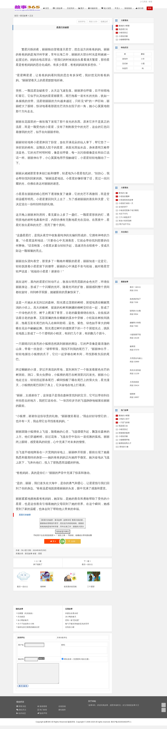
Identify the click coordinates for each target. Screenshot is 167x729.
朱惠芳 (125, 68)
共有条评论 (62, 641)
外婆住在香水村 (71, 617)
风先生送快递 (135, 370)
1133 (71, 541)
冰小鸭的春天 (22, 624)
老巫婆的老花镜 (70, 590)
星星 (40, 553)
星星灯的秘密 (25, 515)
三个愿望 (90, 590)
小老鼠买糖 (123, 36)
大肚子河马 (123, 214)
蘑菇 (143, 54)
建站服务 (62, 713)
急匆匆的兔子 (135, 299)
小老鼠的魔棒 (124, 196)
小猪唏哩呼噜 (124, 39)
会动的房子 (123, 207)
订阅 (62, 541)
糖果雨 (132, 346)
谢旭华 (125, 59)
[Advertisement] (63, 38)
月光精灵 (20, 620)
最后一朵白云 (22, 590)
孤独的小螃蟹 (124, 26)
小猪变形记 (123, 33)
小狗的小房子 (124, 419)
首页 (16, 16)
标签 (150, 2)
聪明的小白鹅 (135, 311)
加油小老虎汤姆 (125, 221)
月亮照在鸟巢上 (136, 358)
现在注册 (84, 663)
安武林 (125, 63)
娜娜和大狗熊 (135, 323)
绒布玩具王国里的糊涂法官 (28, 631)
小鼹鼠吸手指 (135, 334)
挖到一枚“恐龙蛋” (72, 624)
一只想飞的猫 (124, 422)
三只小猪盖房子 (125, 217)
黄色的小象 (123, 193)
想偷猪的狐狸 (124, 433)
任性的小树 (69, 631)
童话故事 (23, 16)
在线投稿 (62, 710)
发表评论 (81, 21)
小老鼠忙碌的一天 (126, 203)
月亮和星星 (134, 382)
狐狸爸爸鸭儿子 (125, 443)
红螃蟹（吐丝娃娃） (25, 617)
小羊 (143, 59)
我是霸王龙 (123, 29)
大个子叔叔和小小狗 (25, 627)
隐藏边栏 (104, 21)
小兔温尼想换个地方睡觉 (129, 210)
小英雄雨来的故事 (126, 200)
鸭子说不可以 (124, 224)
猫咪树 (43, 590)
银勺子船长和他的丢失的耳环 (77, 627)
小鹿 (143, 63)
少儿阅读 (143, 2)
